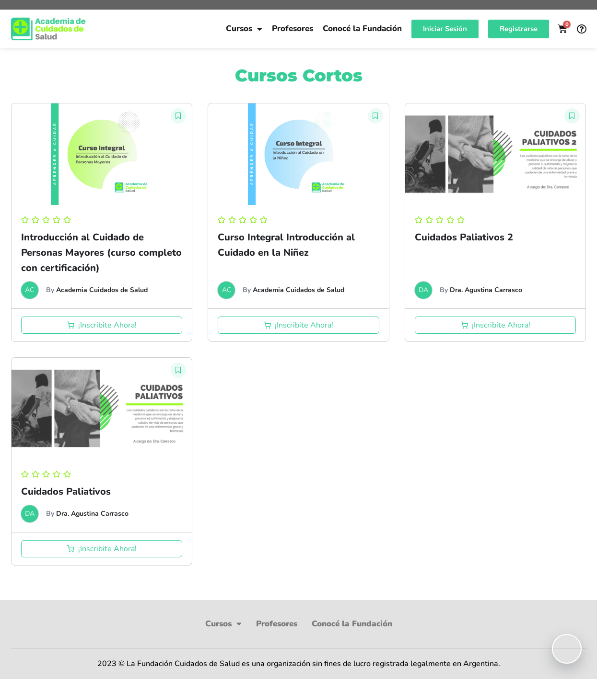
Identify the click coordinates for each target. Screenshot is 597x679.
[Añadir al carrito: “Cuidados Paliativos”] (102, 548)
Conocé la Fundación (362, 28)
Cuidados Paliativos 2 (464, 237)
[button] (178, 116)
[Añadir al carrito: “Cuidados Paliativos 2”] (495, 325)
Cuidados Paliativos (66, 491)
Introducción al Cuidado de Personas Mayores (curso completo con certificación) (101, 252)
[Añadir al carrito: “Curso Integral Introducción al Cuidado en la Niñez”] (298, 325)
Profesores (292, 28)
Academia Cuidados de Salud (102, 289)
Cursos (244, 29)
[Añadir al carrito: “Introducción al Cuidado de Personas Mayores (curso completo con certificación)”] (102, 325)
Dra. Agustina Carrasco (486, 289)
